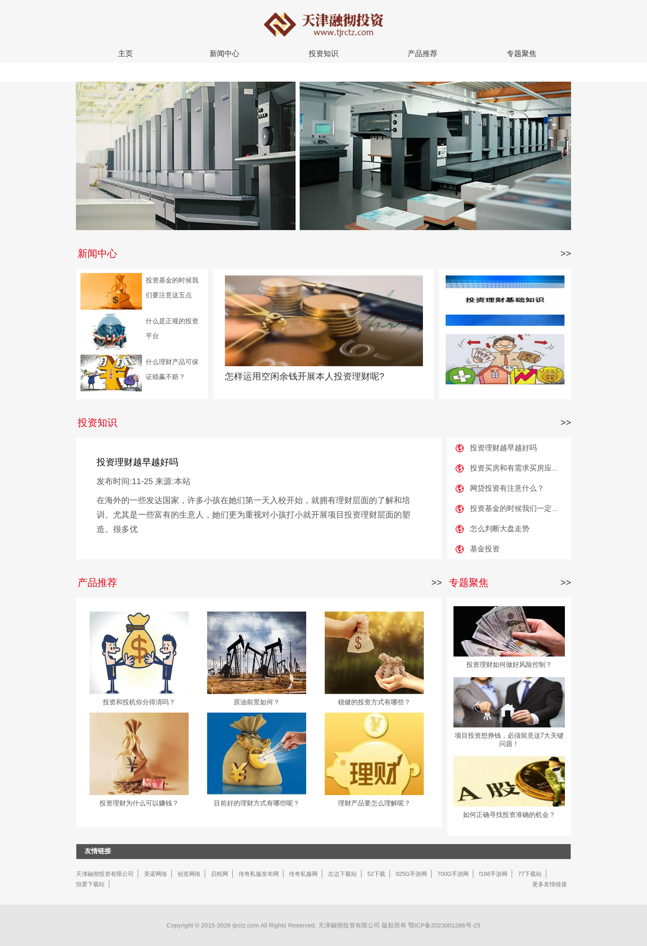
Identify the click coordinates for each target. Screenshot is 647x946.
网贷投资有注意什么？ (507, 488)
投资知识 (323, 53)
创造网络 (189, 874)
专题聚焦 (521, 53)
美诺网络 (155, 874)
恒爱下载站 (90, 884)
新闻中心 (224, 53)
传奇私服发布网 (258, 874)
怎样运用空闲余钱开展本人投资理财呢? (304, 376)
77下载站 (530, 874)
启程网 (219, 874)
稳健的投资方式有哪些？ (374, 702)
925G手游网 (411, 874)
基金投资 (485, 549)
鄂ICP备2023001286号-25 (444, 925)
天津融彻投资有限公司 (105, 874)
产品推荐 (422, 53)
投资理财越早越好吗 (137, 462)
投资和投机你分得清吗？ (139, 702)
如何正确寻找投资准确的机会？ (509, 814)
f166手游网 (493, 874)
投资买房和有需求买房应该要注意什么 (533, 468)
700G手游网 (453, 874)
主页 (125, 53)
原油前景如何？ (257, 702)
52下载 (376, 874)
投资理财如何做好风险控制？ (509, 664)
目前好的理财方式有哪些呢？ (257, 803)
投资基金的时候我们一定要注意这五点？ (537, 508)
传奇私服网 (303, 874)
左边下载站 (342, 874)
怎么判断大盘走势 (499, 529)
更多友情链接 (549, 884)
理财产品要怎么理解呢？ (374, 803)
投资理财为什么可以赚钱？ (139, 803)
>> (565, 253)
